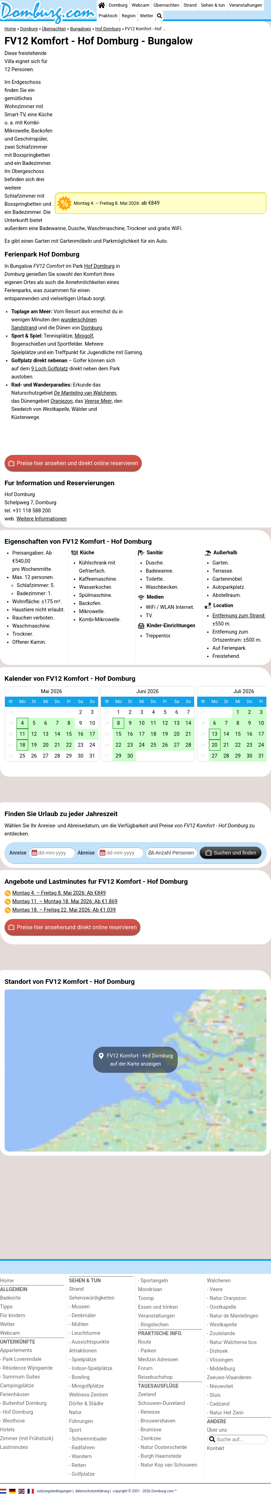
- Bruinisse (150, 1430)
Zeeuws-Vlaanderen (229, 1378)
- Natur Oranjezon (226, 1298)
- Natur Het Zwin (225, 1413)
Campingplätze (17, 1386)
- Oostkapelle (221, 1307)
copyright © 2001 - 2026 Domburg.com (143, 1491)
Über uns (217, 1430)
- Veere (215, 1290)
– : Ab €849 (59, 893)
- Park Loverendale (21, 1359)
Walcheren (219, 1281)
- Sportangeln (153, 1281)
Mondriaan (150, 1290)
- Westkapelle (222, 1325)
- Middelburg (221, 1369)
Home (7, 1281)
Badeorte (10, 1298)
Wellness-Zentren (88, 1395)
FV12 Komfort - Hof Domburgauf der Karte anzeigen (135, 1060)
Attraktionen (83, 1351)
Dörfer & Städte (86, 1404)
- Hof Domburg (16, 1412)
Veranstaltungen (245, 5)
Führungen (81, 1421)
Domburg (118, 5)
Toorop (146, 1298)
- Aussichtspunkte (89, 1342)
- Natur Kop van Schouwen (167, 1465)
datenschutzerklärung (92, 1491)
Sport (75, 1430)
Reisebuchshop (155, 1377)
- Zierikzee (149, 1439)
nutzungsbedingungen (54, 1491)
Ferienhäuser (14, 1395)
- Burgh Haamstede (159, 1456)
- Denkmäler (82, 1316)
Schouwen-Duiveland (161, 1403)
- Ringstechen (153, 1325)
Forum (145, 1368)
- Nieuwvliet (220, 1386)
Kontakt (216, 1448)
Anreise (19, 853)
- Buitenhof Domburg (23, 1403)
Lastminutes (14, 1447)
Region (129, 15)
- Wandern (80, 1457)
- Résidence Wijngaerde (26, 1368)
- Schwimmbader (88, 1439)
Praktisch (108, 15)
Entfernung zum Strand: (238, 616)
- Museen (79, 1307)
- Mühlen (79, 1324)
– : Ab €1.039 (64, 910)
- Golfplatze (82, 1474)
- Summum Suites (20, 1377)
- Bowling (79, 1377)
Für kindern (12, 1316)
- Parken (147, 1351)
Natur (75, 1412)
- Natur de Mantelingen (232, 1316)
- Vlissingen (220, 1360)
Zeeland (147, 1395)
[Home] (102, 5)
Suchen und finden (230, 853)
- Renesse (149, 1412)
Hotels (7, 1430)
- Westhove (12, 1421)
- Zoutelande (221, 1334)
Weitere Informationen (42, 519)
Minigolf (83, 336)
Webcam (140, 5)
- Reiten (77, 1465)
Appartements (16, 1350)
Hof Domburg (99, 266)
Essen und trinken (158, 1307)
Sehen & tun (213, 5)
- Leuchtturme (85, 1333)
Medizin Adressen (158, 1360)
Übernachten (166, 5)
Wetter (146, 15)
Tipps (6, 1307)
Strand (190, 5)
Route (144, 1342)
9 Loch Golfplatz (49, 369)
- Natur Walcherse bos (232, 1342)
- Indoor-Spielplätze (91, 1368)
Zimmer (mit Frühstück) (26, 1439)
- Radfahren (82, 1448)
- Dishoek (217, 1351)
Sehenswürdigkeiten (92, 1298)
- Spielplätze (83, 1360)
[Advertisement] (135, 789)
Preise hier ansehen (73, 463)
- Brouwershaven (156, 1421)
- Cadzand (218, 1404)
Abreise (87, 853)
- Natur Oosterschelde (162, 1447)
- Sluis (214, 1395)
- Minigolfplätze (86, 1386)
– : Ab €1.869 (65, 902)
